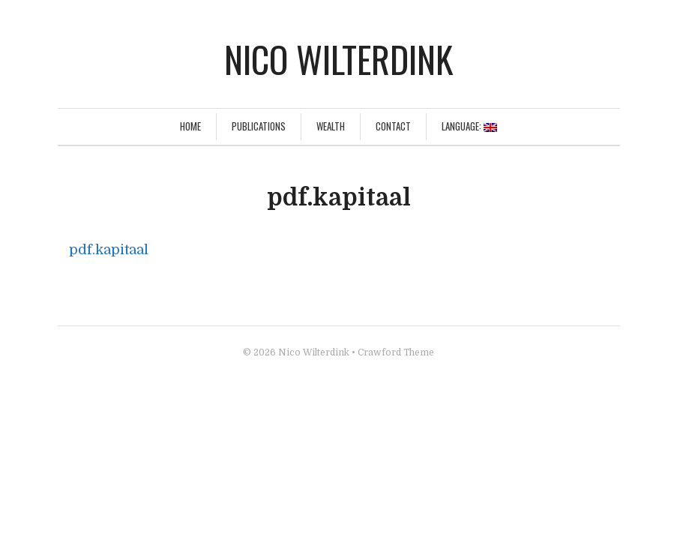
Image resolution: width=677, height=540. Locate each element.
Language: (469, 126)
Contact (393, 126)
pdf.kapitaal (108, 249)
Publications (259, 126)
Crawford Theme (396, 352)
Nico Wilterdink (338, 59)
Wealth (330, 126)
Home (190, 126)
